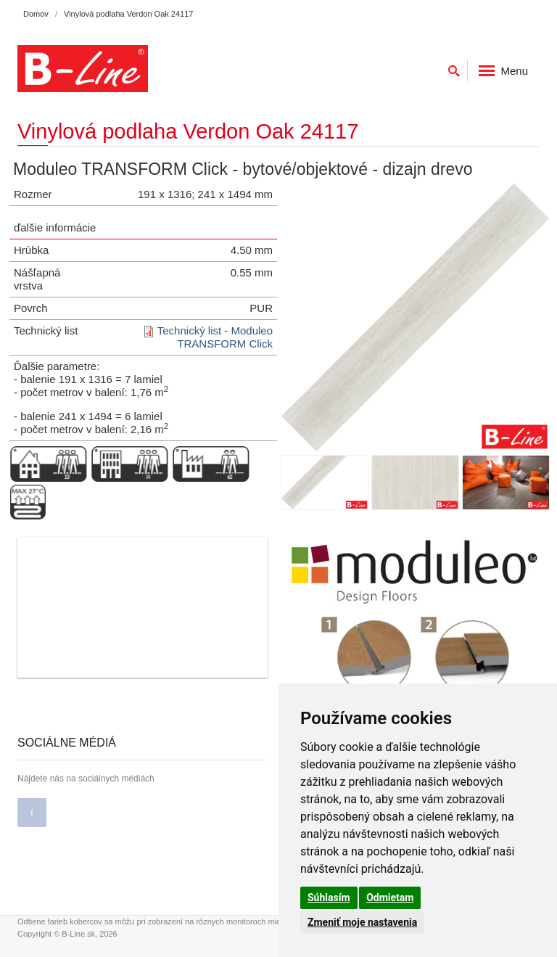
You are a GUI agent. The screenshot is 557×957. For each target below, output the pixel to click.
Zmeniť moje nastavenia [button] (362, 922)
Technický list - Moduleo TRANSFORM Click (215, 337)
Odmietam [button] (389, 897)
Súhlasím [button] (329, 897)
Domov (36, 13)
